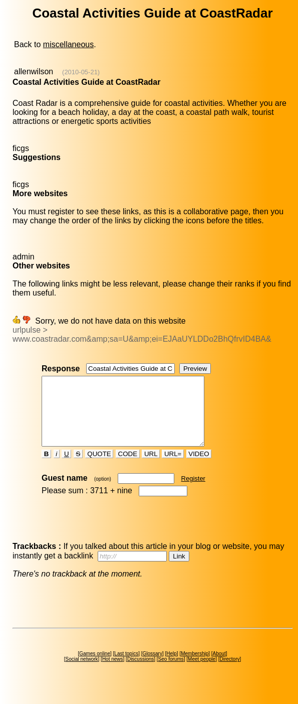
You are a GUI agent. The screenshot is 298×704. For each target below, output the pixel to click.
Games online (94, 667)
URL (150, 467)
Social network (82, 672)
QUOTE (99, 467)
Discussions (140, 672)
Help (171, 667)
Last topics (126, 667)
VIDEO (199, 467)
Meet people (201, 672)
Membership (194, 667)
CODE (127, 467)
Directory (229, 672)
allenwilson (33, 71)
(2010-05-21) (81, 72)
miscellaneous (68, 44)
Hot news (112, 672)
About (219, 667)
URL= (172, 467)
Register (193, 492)
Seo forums (171, 672)
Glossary (152, 667)
